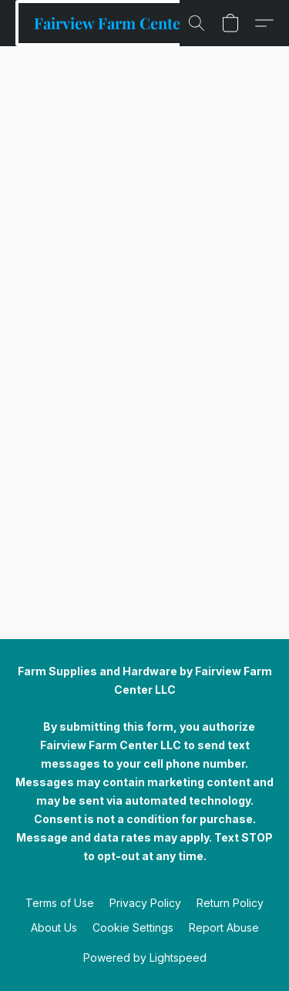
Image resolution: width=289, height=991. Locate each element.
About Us (54, 927)
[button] (111, 23)
